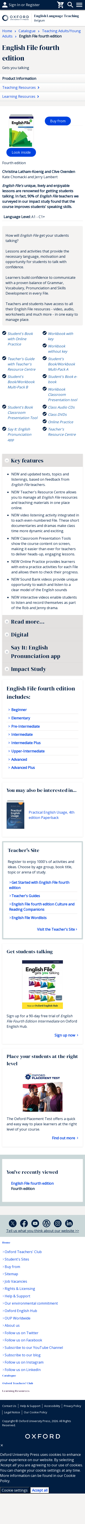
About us (12, 1325)
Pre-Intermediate (25, 726)
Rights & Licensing (20, 1288)
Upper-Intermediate (27, 751)
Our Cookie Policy (35, 1412)
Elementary (20, 718)
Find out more (64, 1138)
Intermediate (21, 734)
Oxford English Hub (21, 1310)
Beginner (18, 709)
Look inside (21, 152)
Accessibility (52, 1406)
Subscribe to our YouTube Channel (34, 1347)
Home (6, 1242)
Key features (27, 460)
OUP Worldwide (17, 1318)
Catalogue (9, 1375)
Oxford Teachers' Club (23, 1251)
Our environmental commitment (31, 1303)
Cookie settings (15, 1490)
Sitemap (11, 1273)
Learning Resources (15, 1391)
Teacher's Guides (25, 895)
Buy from (58, 121)
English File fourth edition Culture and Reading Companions (41, 907)
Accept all (39, 1490)
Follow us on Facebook (23, 1340)
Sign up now (65, 1035)
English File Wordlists (29, 917)
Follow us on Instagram (24, 1362)
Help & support (15, 4)
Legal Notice (12, 1412)
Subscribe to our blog (23, 1355)
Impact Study (28, 669)
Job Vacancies (16, 1281)
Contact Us (9, 1406)
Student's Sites (17, 1259)
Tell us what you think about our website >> (42, 1230)
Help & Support (17, 1296)
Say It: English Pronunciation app (35, 652)
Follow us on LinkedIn (23, 1369)
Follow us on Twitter (21, 1332)
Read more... (28, 622)
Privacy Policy (72, 1406)
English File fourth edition (32, 1183)
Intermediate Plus (25, 742)
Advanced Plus (22, 767)
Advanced (18, 759)
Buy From (10, 4)
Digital (19, 634)
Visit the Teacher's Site (56, 929)
